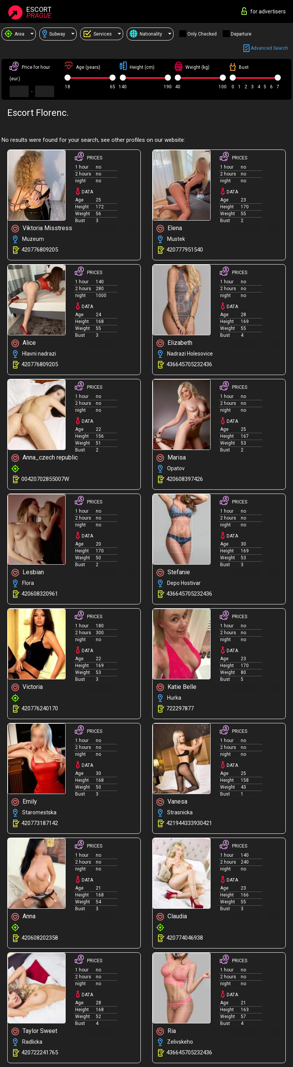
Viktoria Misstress (41, 228)
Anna (23, 917)
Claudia (171, 917)
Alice (23, 343)
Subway (53, 34)
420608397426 (184, 479)
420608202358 (39, 937)
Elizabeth (174, 343)
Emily (24, 802)
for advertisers (263, 11)
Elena (169, 228)
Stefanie (173, 572)
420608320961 (39, 593)
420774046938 (184, 937)
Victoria (27, 687)
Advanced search (265, 48)
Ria (166, 1031)
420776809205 (39, 249)
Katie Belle (176, 687)
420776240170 (39, 708)
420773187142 (39, 823)
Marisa (171, 458)
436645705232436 (189, 364)
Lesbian (27, 572)
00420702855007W (45, 479)
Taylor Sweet (34, 1031)
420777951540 (184, 249)
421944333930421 (189, 823)
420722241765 (39, 1052)
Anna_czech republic (44, 458)
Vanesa (171, 802)
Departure (241, 34)
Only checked (202, 34)
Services (97, 34)
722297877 (180, 708)
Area (14, 34)
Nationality (146, 34)
